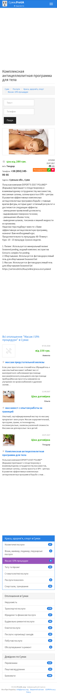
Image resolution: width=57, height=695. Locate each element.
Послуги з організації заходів (28, 634)
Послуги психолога (28, 579)
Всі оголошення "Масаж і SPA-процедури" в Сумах (21, 338)
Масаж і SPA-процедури (28, 560)
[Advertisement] (28, 39)
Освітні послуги (28, 627)
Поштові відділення (28, 669)
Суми (16, 2)
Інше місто (19, 6)
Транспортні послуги (28, 608)
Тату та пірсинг (28, 567)
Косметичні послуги (28, 544)
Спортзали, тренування (28, 586)
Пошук (10, 120)
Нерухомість (11, 602)
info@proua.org (22, 689)
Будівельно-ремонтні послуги (28, 621)
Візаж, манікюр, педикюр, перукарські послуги (28, 552)
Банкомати (28, 675)
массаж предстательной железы (24, 362)
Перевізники (28, 662)
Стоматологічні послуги (16, 573)
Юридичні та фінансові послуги (28, 614)
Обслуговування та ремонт (28, 647)
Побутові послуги (28, 640)
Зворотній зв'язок (37, 689)
